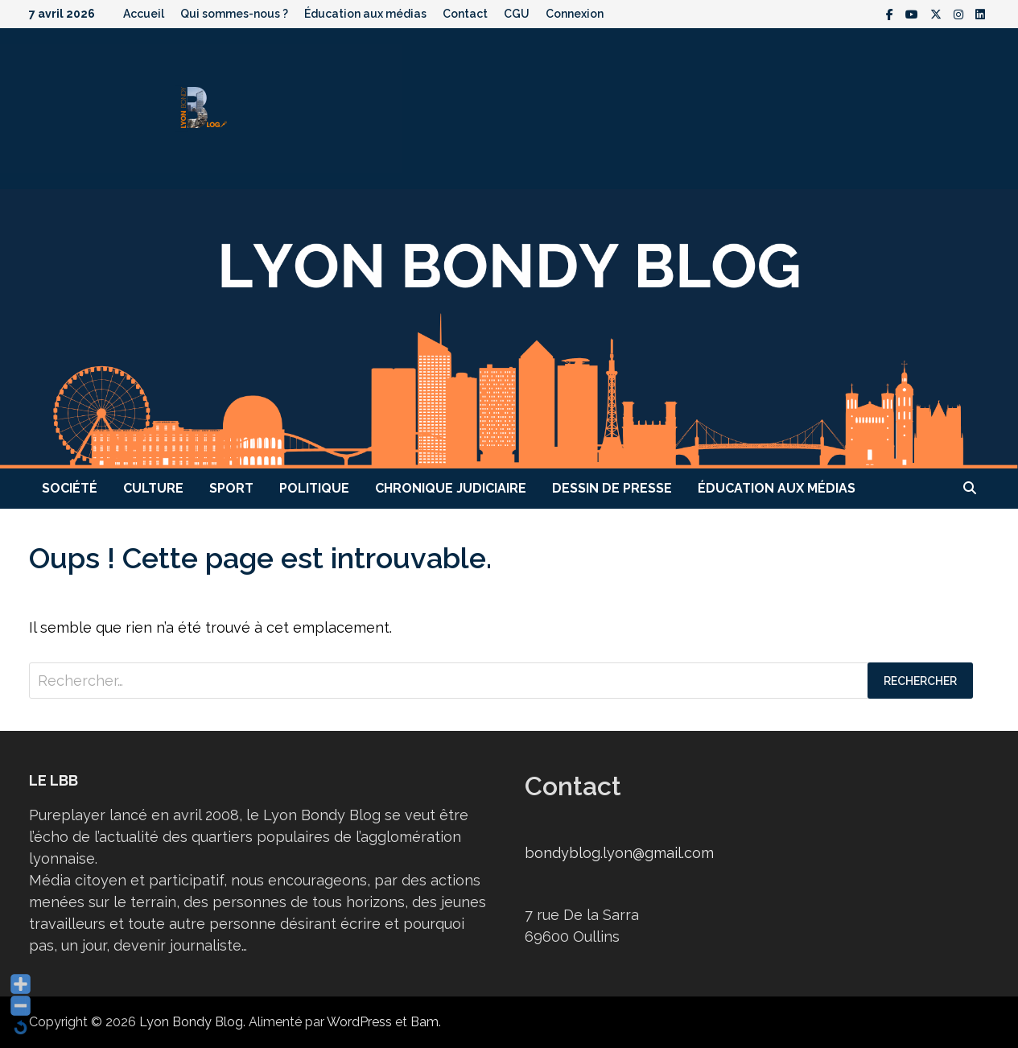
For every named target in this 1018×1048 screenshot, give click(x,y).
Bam (424, 1021)
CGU (517, 13)
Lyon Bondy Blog (191, 1021)
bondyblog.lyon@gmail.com (619, 852)
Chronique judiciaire (450, 488)
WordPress (359, 1021)
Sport (231, 488)
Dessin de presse (612, 488)
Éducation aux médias (365, 13)
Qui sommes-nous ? (234, 13)
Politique (314, 488)
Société (69, 488)
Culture (153, 488)
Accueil (143, 13)
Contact (465, 13)
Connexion (575, 13)
